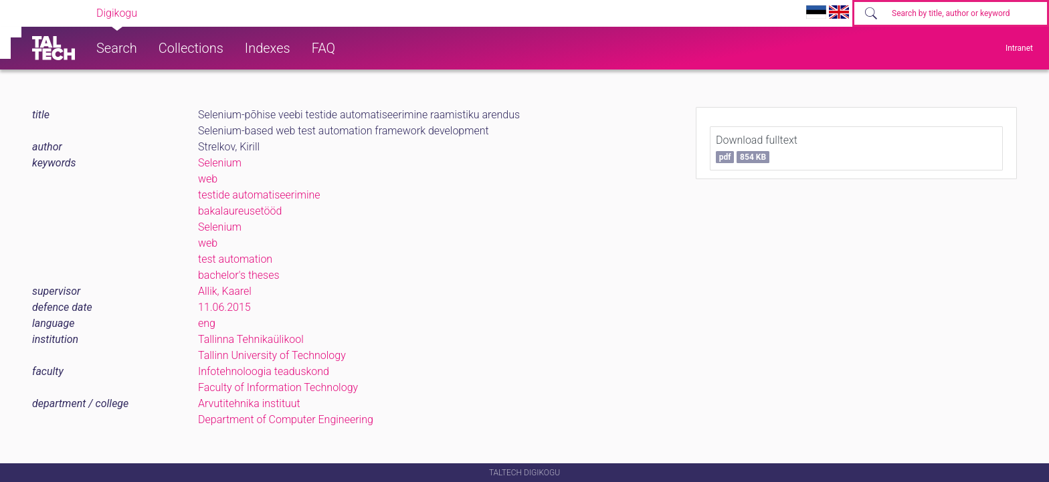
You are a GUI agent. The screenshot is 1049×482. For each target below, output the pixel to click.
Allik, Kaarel (225, 291)
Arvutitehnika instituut (249, 403)
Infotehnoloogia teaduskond (263, 371)
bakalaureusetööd (240, 211)
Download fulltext (756, 148)
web (207, 178)
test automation (235, 259)
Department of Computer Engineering (285, 419)
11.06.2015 (224, 307)
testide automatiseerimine (259, 195)
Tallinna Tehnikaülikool (251, 339)
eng (206, 323)
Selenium (220, 162)
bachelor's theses (239, 275)
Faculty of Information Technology (278, 387)
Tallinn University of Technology (272, 355)
